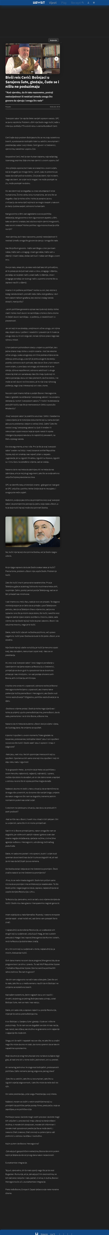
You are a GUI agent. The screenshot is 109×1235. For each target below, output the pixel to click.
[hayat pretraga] (83, 3)
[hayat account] (88, 3)
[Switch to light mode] (94, 2)
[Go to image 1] (32, 71)
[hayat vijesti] (53, 2)
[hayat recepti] (76, 2)
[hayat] (39, 2)
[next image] (55, 58)
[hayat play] (64, 2)
